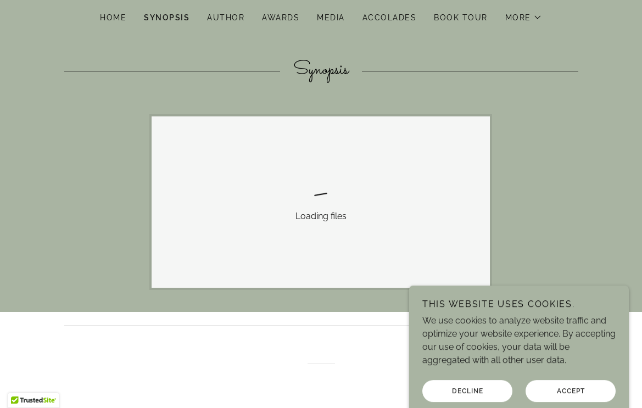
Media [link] (331, 17)
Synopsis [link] (166, 17)
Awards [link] (280, 17)
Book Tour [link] (460, 17)
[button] (523, 17)
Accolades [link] (389, 17)
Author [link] (225, 17)
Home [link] (113, 17)
